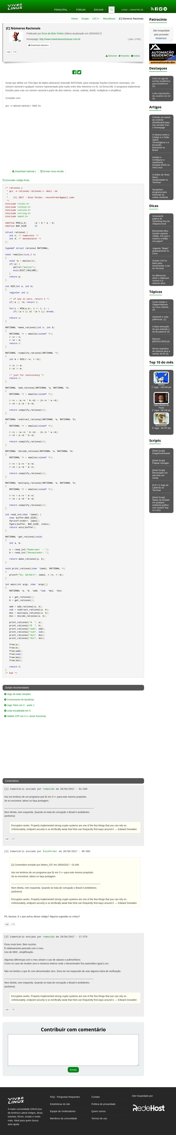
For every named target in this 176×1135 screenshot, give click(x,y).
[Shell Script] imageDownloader (161, 452)
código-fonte (16, 180)
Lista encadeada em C (17, 710)
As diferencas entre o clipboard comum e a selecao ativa (160, 279)
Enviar (98, 9)
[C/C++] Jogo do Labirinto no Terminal (160, 487)
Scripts (85, 18)
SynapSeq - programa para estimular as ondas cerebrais (160, 193)
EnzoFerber (50, 851)
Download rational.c (38, 45)
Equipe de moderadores (62, 1111)
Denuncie (111, 56)
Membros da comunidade (63, 1118)
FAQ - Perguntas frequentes (65, 1097)
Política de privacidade (103, 1104)
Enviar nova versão (52, 171)
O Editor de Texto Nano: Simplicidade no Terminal (160, 178)
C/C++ (96, 18)
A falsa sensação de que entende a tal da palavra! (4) (161, 329)
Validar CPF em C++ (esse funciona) (25, 716)
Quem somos (98, 1111)
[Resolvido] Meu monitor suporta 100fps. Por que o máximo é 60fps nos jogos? (161, 236)
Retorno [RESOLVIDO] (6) (161, 340)
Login (124, 10)
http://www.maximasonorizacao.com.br (59, 39)
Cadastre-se (136, 10)
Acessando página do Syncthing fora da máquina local (161, 220)
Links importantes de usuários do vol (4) (161, 96)
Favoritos (124, 56)
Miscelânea (109, 18)
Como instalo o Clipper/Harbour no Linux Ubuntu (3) (160, 306)
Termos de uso (99, 1118)
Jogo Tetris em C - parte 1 (19, 705)
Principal (60, 9)
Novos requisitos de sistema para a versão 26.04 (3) (161, 351)
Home (74, 18)
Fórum (80, 9)
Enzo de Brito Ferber (53, 33)
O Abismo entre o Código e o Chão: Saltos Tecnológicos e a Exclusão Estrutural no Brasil (161, 142)
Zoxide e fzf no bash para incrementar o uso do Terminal (161, 264)
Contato (95, 1097)
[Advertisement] (55, 136)
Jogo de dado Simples (17, 694)
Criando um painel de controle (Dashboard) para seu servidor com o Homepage (161, 122)
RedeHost (161, 38)
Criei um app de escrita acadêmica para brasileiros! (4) (161, 82)
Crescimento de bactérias (19, 699)
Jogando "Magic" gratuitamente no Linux (160, 251)
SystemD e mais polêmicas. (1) (160, 318)
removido (48, 789)
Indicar (135, 56)
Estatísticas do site (60, 1104)
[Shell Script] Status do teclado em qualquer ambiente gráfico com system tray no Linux (160, 503)
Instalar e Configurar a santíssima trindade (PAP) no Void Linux (161, 162)
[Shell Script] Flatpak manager (160, 461)
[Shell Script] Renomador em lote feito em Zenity (160, 474)
